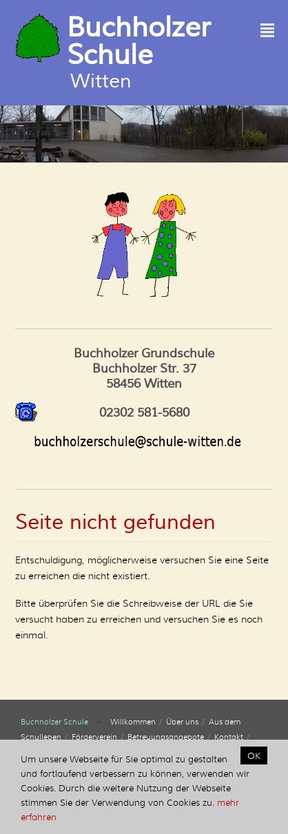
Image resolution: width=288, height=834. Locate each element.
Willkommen (133, 722)
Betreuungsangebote (165, 737)
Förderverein (94, 737)
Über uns (182, 722)
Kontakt (228, 737)
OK (253, 755)
